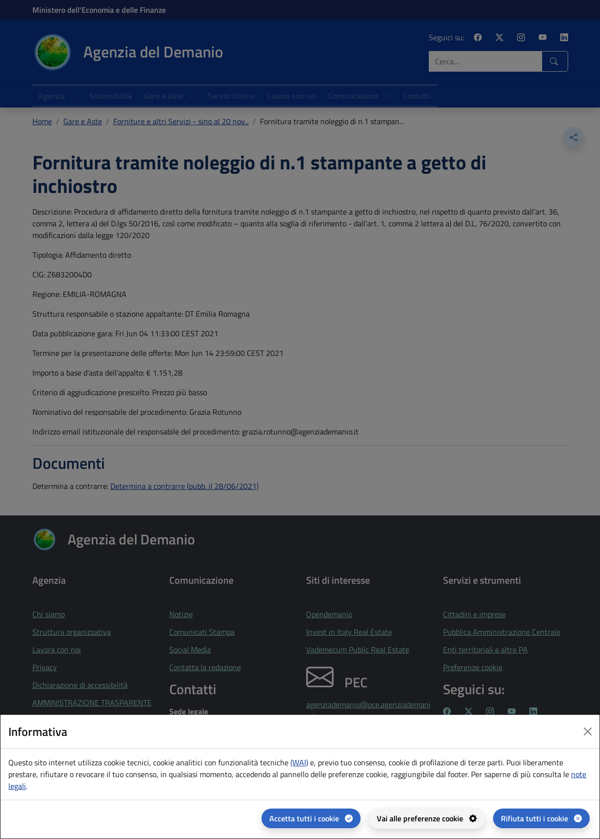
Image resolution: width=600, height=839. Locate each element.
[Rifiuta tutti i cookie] (541, 818)
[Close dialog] (588, 731)
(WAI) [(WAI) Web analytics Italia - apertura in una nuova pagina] (299, 762)
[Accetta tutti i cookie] (311, 818)
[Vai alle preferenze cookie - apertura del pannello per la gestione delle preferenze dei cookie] (426, 818)
